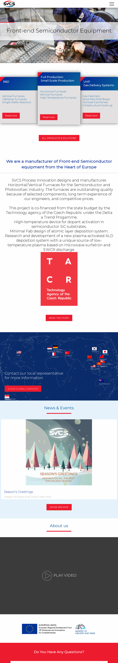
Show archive (59, 479)
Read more (12, 112)
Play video (59, 548)
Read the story (59, 320)
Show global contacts (25, 390)
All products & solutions (59, 138)
